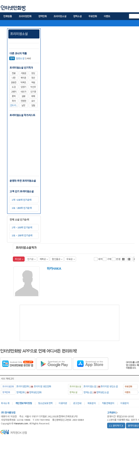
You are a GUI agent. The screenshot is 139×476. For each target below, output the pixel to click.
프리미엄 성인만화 (42, 386)
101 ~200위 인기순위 (22, 208)
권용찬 (13, 82)
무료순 (70, 259)
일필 (33, 105)
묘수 (33, 100)
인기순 (31, 259)
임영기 (23, 87)
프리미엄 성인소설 (109, 386)
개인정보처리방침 (23, 403)
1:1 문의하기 (116, 425)
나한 (13, 77)
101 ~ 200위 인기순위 (22, 235)
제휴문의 (91, 403)
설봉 (23, 96)
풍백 (13, 96)
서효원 (23, 73)
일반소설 (16, 58)
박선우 (33, 87)
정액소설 (87, 392)
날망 (23, 105)
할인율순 (57, 259)
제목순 (44, 259)
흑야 (13, 100)
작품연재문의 (108, 403)
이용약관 (63, 403)
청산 (33, 77)
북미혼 (23, 77)
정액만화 (20, 392)
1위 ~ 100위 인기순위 (22, 227)
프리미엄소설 (19, 33)
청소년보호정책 (45, 403)
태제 (33, 96)
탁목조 (23, 82)
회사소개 (5, 403)
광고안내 (77, 403)
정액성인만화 (35, 392)
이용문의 (124, 403)
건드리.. (14, 105)
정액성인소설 (102, 392)
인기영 (33, 91)
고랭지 (13, 91)
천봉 (13, 73)
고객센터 (112, 412)
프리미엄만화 (22, 386)
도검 (13, 87)
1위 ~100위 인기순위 (21, 199)
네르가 (23, 91)
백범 (33, 82)
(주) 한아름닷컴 (8, 412)
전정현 (23, 100)
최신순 (19, 259)
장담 (33, 73)
